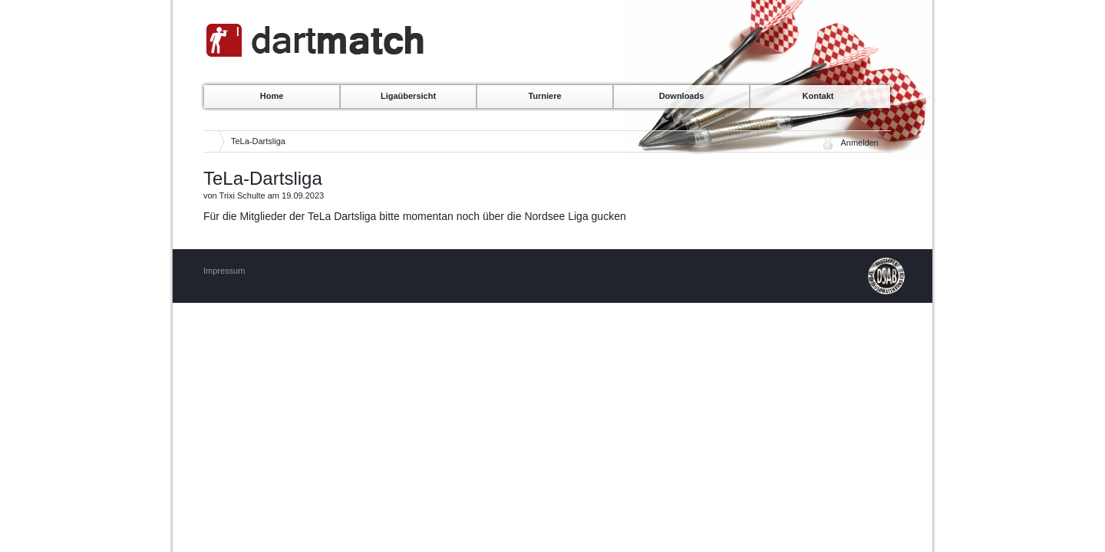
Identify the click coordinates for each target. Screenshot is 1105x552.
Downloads (681, 95)
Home (272, 95)
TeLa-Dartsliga (258, 141)
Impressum (224, 270)
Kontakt (818, 95)
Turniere (544, 95)
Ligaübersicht (408, 95)
